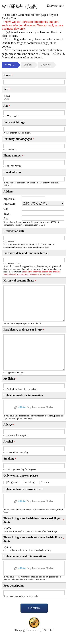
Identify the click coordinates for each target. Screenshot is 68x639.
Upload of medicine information (23, 395)
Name (8, 75)
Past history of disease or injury (24, 329)
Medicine (10, 378)
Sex (6, 89)
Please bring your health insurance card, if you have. (34, 520)
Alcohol (9, 441)
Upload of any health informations (24, 556)
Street (6, 213)
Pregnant (12, 482)
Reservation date (13, 230)
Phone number (13, 155)
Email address (12, 172)
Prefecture (9, 203)
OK (9, 528)
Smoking (10, 458)
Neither (44, 482)
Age (7, 105)
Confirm (34, 608)
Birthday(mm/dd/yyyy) (18, 139)
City (6, 208)
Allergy (9, 424)
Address (8, 191)
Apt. (6, 218)
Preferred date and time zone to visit (25, 253)
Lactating (29, 482)
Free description (13, 585)
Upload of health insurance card (23, 489)
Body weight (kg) (13, 122)
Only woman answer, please (20, 475)
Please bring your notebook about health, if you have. (34, 539)
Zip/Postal (9, 198)
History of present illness (19, 280)
